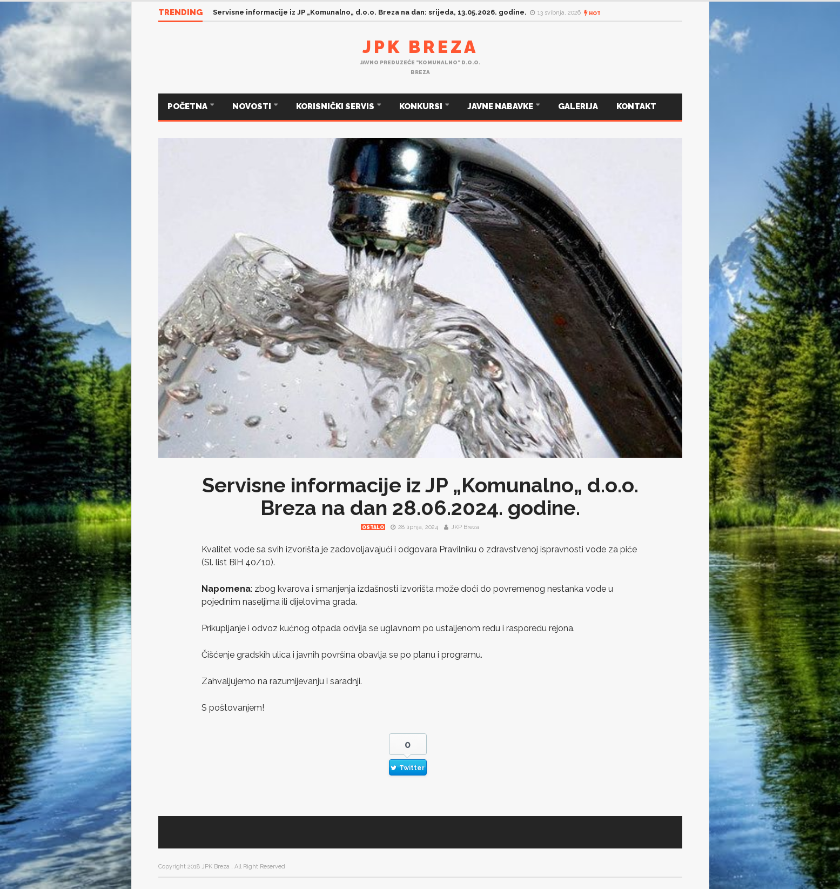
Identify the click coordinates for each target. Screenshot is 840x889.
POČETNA (188, 106)
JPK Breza (420, 47)
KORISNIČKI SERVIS (336, 106)
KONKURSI (421, 106)
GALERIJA (578, 106)
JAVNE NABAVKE (501, 106)
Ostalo (373, 527)
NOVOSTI (252, 106)
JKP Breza (465, 527)
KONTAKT (636, 106)
